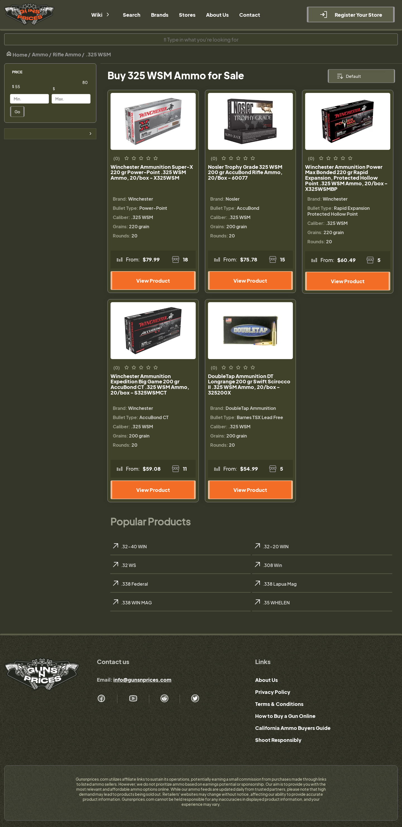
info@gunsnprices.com (142, 679)
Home (16, 54)
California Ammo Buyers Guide (293, 728)
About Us (266, 680)
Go (17, 111)
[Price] (33, 86)
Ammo (40, 54)
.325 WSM (98, 54)
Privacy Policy (272, 692)
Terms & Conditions (279, 704)
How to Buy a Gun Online (285, 716)
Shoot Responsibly (278, 740)
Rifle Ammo (67, 54)
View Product (153, 280)
